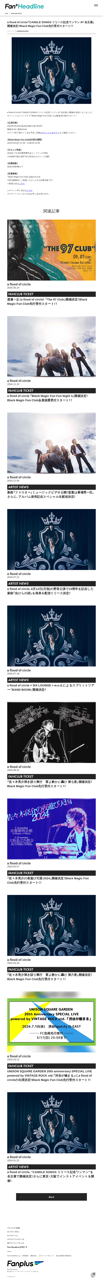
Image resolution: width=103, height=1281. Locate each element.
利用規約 (25, 1255)
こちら (22, 183)
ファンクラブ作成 (13, 1228)
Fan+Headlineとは (14, 1255)
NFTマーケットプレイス (15, 1243)
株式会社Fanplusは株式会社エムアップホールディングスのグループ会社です (22, 1270)
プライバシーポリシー (46, 1255)
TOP (6, 13)
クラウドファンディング (15, 1239)
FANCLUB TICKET (16, 13)
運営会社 (33, 1255)
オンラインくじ (12, 1235)
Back (51, 1197)
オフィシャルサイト (51, 132)
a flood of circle (22, 31)
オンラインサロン (13, 1232)
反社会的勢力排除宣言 (63, 1255)
